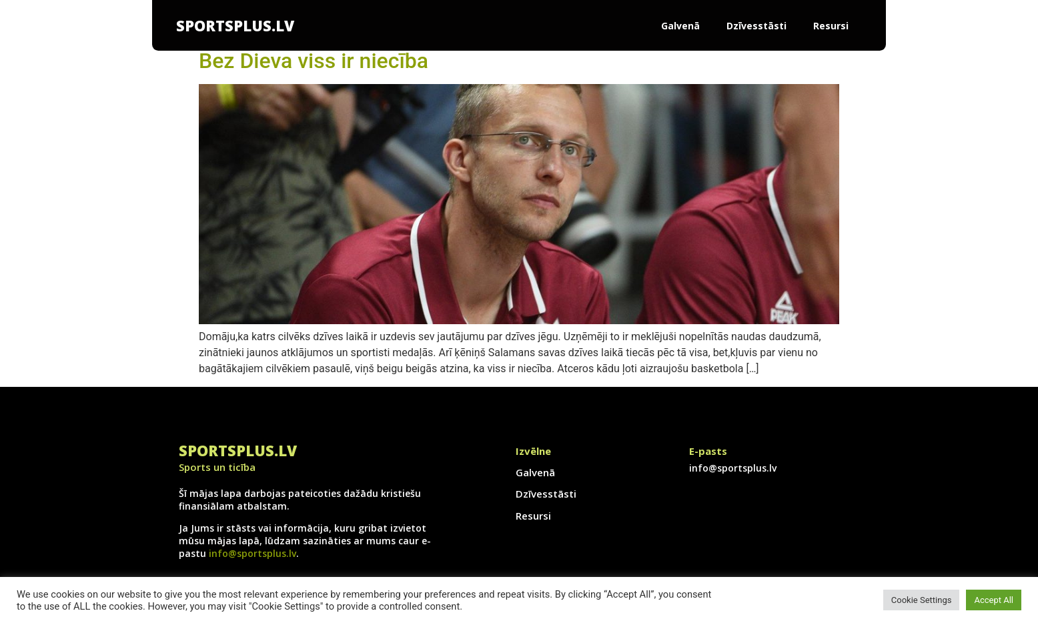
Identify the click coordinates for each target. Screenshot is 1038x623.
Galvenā (680, 25)
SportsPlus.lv (235, 25)
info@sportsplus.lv (252, 553)
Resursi (831, 25)
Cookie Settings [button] (921, 600)
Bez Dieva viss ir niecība (313, 60)
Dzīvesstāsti (756, 25)
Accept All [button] (993, 600)
